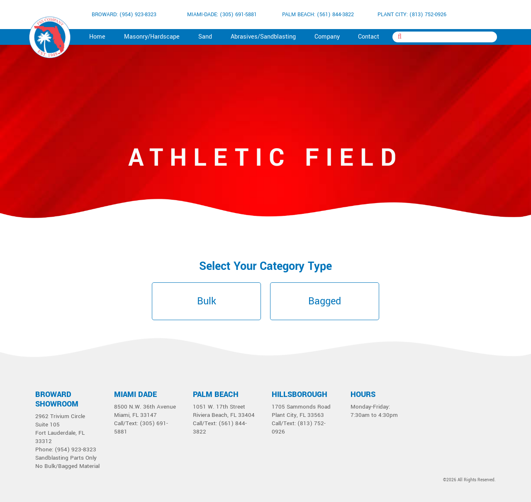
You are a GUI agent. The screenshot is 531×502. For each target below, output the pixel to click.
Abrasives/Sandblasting (263, 36)
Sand (205, 36)
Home (97, 36)
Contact (368, 36)
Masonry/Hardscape (152, 36)
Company (327, 36)
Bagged (324, 301)
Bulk (206, 301)
